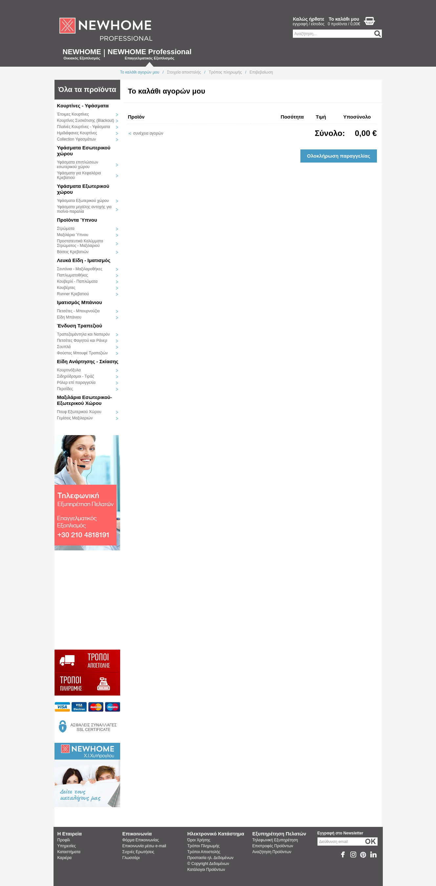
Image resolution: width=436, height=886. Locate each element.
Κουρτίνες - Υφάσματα (83, 105)
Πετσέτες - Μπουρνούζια (78, 311)
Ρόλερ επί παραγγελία (76, 382)
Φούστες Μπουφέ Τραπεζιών (82, 353)
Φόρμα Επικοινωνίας (140, 840)
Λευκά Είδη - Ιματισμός (84, 260)
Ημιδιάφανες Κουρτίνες (77, 133)
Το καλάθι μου (344, 19)
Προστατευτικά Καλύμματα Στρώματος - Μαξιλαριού (80, 243)
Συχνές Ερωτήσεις (138, 852)
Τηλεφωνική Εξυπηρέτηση (275, 840)
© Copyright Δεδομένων (208, 863)
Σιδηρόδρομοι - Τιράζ (75, 376)
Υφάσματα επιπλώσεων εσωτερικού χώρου (77, 164)
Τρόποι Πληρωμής (203, 846)
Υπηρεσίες (66, 846)
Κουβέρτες (66, 287)
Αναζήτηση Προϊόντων (272, 852)
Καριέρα (64, 857)
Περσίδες (65, 389)
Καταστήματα (68, 852)
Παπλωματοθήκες (72, 275)
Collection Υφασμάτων (76, 139)
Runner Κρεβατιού (73, 294)
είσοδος (317, 24)
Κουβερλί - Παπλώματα (77, 281)
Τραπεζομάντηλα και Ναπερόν (83, 334)
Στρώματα (66, 228)
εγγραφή (300, 24)
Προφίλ (63, 840)
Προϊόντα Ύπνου (77, 220)
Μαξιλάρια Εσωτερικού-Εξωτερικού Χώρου (84, 400)
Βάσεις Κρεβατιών (73, 252)
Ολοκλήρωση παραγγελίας (338, 156)
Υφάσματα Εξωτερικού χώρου (83, 200)
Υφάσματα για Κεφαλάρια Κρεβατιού (79, 175)
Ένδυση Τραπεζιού (79, 325)
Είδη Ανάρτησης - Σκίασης (88, 361)
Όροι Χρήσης (198, 840)
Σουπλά (64, 346)
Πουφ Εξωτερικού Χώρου (79, 412)
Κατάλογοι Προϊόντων (206, 869)
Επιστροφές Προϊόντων (272, 846)
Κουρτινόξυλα (69, 370)
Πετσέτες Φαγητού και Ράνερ (82, 340)
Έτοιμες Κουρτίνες (73, 114)
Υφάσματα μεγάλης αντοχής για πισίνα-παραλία (84, 209)
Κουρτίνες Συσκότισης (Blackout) (85, 120)
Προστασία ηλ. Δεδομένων (210, 857)
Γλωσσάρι (131, 857)
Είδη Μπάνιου (69, 317)
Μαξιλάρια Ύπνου (72, 235)
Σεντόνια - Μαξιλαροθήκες (79, 269)
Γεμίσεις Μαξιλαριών (75, 418)
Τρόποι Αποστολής (203, 852)
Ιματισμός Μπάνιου (79, 302)
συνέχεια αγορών (148, 133)
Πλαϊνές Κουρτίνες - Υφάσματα (83, 126)
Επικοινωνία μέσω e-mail (144, 846)
